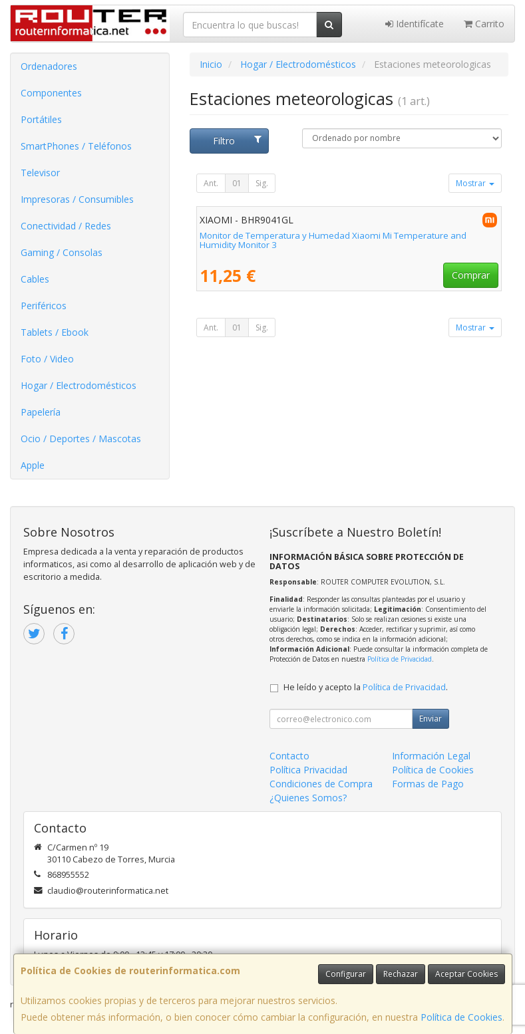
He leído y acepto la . (365, 687)
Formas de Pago (428, 783)
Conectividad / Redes (66, 225)
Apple (33, 465)
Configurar (345, 973)
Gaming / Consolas (61, 252)
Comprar (471, 275)
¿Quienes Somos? (308, 797)
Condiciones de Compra (321, 783)
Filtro (237, 140)
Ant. (211, 183)
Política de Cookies (461, 1017)
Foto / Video (47, 358)
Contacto (289, 755)
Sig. (262, 183)
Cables (35, 279)
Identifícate (414, 23)
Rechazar (400, 973)
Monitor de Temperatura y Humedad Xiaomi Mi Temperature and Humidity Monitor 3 (333, 240)
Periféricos (44, 305)
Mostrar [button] (475, 183)
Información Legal (431, 755)
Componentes (51, 92)
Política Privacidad (308, 769)
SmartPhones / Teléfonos (76, 146)
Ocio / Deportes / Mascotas (81, 438)
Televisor (40, 172)
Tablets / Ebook (54, 332)
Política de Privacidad (399, 659)
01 (237, 183)
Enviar (430, 718)
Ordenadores (49, 66)
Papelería (41, 412)
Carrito (484, 23)
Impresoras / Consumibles (77, 199)
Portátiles (41, 119)
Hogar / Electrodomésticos (78, 385)
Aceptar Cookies (466, 973)
